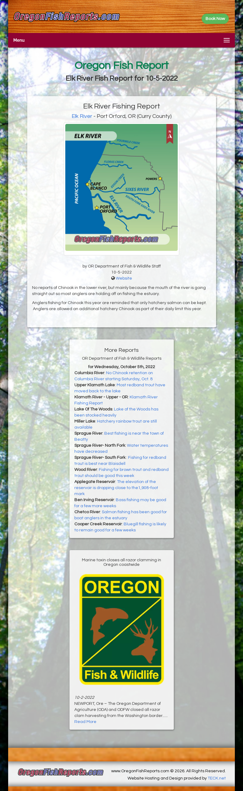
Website (124, 278)
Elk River (82, 116)
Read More (85, 722)
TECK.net (217, 778)
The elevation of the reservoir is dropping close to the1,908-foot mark (116, 488)
